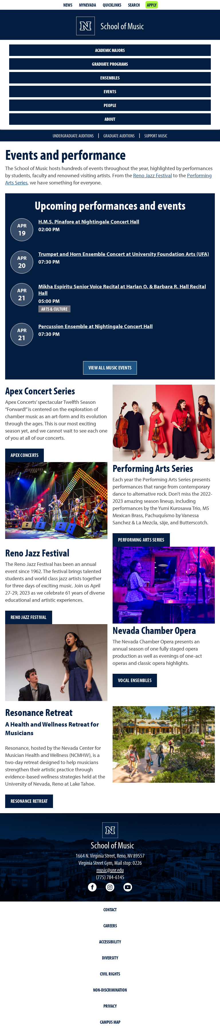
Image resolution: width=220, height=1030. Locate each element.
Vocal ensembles (135, 680)
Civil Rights (110, 974)
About (110, 119)
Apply (151, 5)
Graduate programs (110, 64)
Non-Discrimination (110, 990)
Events (110, 91)
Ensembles (110, 78)
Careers (110, 925)
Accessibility (110, 942)
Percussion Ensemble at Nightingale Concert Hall (95, 326)
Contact (110, 909)
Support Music (155, 136)
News (67, 5)
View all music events (110, 367)
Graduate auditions (119, 136)
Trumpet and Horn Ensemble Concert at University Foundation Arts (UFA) (123, 254)
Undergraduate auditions (73, 136)
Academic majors (110, 50)
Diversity (110, 958)
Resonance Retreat (29, 801)
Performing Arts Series (141, 539)
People (110, 105)
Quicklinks (112, 5)
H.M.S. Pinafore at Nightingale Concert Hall (88, 221)
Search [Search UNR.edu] (134, 5)
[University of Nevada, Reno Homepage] (110, 830)
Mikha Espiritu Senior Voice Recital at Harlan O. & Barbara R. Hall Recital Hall (122, 289)
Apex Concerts (24, 455)
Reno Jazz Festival (152, 175)
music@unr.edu (110, 869)
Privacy (110, 1006)
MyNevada (87, 5)
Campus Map (110, 1022)
